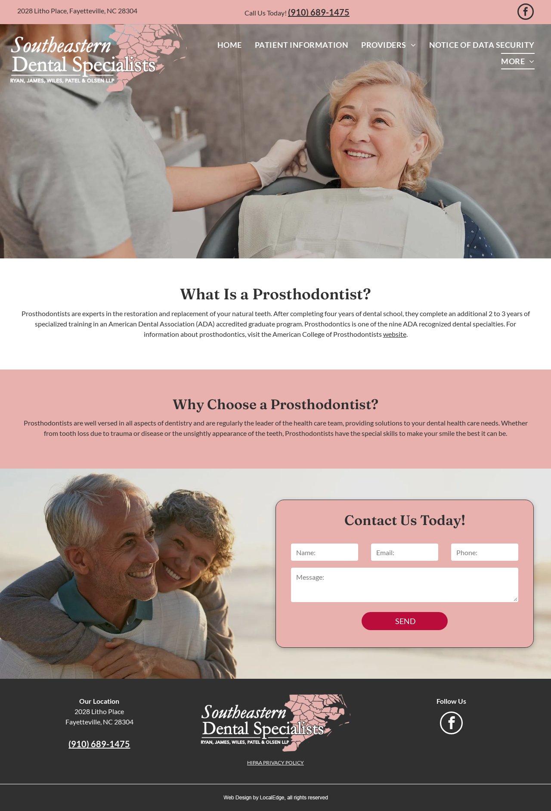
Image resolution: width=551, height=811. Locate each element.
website (394, 334)
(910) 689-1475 (319, 12)
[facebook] (525, 12)
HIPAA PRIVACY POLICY (275, 762)
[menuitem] (229, 45)
